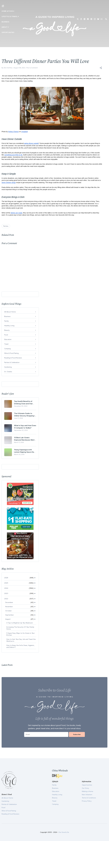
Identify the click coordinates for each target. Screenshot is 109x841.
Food (6, 335)
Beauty (7, 330)
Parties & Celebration (11, 362)
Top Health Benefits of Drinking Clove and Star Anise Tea (23, 402)
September (9, 615)
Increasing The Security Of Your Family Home (20, 628)
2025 (6, 583)
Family (6, 321)
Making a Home (87, 791)
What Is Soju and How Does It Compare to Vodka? (25, 426)
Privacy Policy (87, 801)
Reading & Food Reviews (13, 358)
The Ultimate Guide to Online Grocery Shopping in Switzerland (25, 414)
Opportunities (8, 32)
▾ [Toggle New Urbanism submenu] (18, 16)
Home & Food (7, 11)
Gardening (8, 367)
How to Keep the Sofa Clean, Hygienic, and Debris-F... (20, 646)
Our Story (85, 788)
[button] (101, 68)
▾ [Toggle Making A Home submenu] (13, 11)
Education (7, 339)
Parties (5, 226)
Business (5, 22)
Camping (7, 349)
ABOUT (4, 27)
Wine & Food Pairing (11, 353)
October (8, 611)
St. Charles (8, 372)
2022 (6, 599)
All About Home (10, 312)
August (8, 619)
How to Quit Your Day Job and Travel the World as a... (21, 640)
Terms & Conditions (89, 798)
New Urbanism (87, 795)
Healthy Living (9, 326)
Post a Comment (32, 68)
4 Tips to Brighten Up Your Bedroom (19, 623)
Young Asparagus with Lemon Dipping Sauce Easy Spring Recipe (25, 451)
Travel (6, 344)
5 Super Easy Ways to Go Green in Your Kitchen (20, 634)
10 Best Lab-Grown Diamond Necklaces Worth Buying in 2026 (24, 438)
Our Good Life (64, 832)
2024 (6, 588)
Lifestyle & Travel (9, 16)
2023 (6, 593)
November (9, 607)
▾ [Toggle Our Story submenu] (8, 27)
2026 (6, 578)
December (9, 602)
